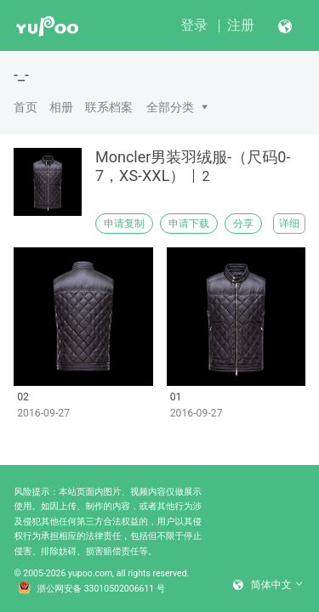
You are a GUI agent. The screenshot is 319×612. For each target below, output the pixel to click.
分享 (243, 224)
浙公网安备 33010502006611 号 (92, 589)
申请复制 (124, 224)
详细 (289, 224)
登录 (194, 25)
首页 (25, 107)
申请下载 (188, 224)
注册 (240, 25)
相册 (61, 107)
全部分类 (170, 107)
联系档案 (109, 107)
